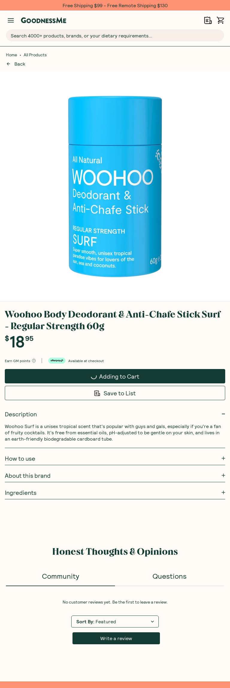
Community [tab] (60, 338)
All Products (35, 55)
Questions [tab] (169, 338)
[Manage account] (10, 20)
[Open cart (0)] (220, 20)
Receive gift (192, 499)
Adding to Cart (105, 140)
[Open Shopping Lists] (208, 20)
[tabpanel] (115, 384)
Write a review (116, 400)
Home (11, 55)
